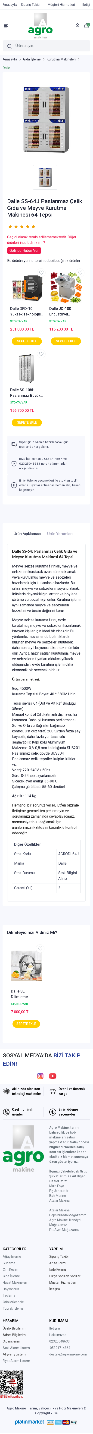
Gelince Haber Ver (24, 250)
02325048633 (59, 1341)
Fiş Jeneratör (58, 1191)
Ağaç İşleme (12, 1256)
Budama (9, 1263)
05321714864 (60, 1348)
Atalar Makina (59, 1200)
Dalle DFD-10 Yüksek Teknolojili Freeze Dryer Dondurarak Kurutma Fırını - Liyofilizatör (25, 311)
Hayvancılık (11, 1289)
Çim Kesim (10, 1269)
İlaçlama (9, 1295)
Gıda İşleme (11, 1276)
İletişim (54, 1328)
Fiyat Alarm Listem (16, 1361)
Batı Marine (57, 1196)
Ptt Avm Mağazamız (64, 1230)
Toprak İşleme (13, 1308)
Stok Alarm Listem (16, 1348)
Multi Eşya (56, 1186)
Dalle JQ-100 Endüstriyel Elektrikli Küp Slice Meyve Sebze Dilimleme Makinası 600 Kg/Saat (65, 311)
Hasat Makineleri (15, 1282)
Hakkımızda (57, 1335)
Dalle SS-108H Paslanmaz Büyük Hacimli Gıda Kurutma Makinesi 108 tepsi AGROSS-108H (26, 393)
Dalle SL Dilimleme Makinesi (19, 994)
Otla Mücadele (13, 1302)
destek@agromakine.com (68, 1354)
